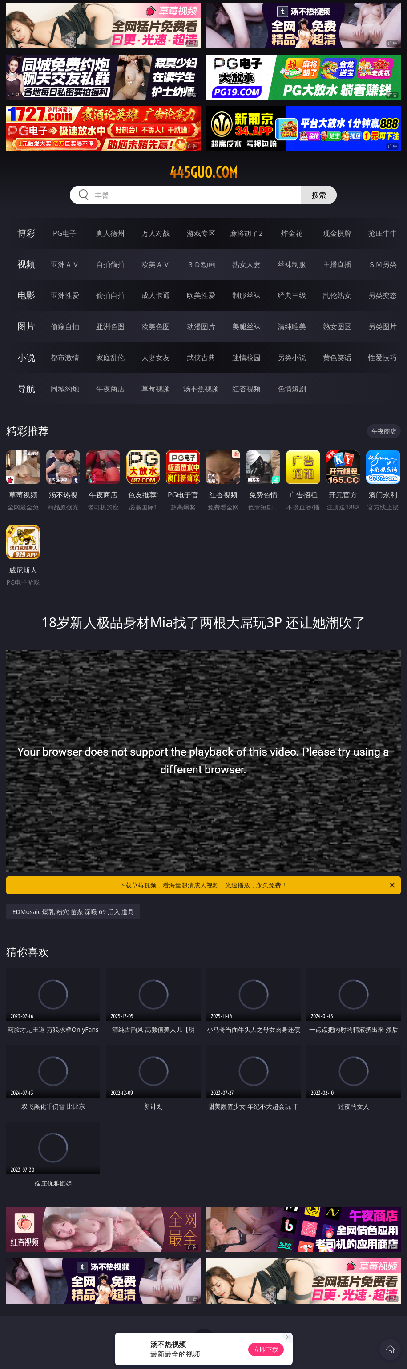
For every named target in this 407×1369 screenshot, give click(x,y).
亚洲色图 (110, 326)
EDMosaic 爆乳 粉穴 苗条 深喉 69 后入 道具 (73, 911)
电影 (26, 295)
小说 (26, 357)
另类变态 (382, 295)
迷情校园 (246, 357)
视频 (26, 264)
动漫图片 (201, 326)
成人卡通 (155, 295)
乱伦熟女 (337, 295)
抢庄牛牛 (382, 233)
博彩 (26, 233)
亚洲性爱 (65, 295)
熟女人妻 (246, 264)
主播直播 (337, 264)
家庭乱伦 (110, 357)
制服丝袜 (246, 295)
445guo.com (203, 172)
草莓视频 (155, 389)
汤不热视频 (201, 389)
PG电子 (65, 233)
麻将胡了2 (246, 233)
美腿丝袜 (246, 326)
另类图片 (382, 326)
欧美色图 (155, 326)
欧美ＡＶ (155, 264)
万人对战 (155, 233)
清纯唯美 (292, 326)
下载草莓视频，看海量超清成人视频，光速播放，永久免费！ (257, 885)
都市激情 (65, 357)
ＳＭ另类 (382, 264)
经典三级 (292, 295)
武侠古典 (201, 357)
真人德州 (110, 233)
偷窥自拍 (65, 326)
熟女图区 (337, 326)
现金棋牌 (337, 233)
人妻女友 (155, 357)
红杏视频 (246, 389)
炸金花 (291, 233)
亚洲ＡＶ (65, 264)
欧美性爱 (201, 295)
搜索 (319, 195)
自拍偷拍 (110, 264)
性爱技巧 (382, 357)
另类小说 (292, 357)
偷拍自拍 (110, 295)
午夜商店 (110, 389)
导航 (26, 388)
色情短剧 (292, 389)
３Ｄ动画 (201, 264)
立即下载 (266, 1349)
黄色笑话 (337, 357)
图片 (26, 326)
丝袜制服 (292, 264)
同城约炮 (65, 389)
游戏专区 (201, 233)
